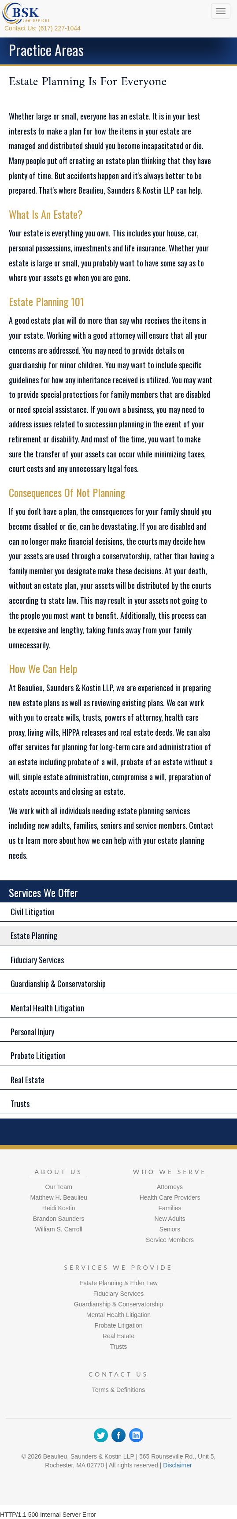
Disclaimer (177, 1465)
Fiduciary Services (37, 959)
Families (169, 1208)
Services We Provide (118, 1267)
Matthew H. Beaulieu (58, 1197)
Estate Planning (34, 935)
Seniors (169, 1229)
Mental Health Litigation (47, 1008)
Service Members (170, 1239)
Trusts (20, 1103)
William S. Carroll (58, 1229)
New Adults (170, 1218)
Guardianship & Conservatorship (58, 983)
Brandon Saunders (59, 1218)
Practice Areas (46, 49)
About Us (59, 1171)
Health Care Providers (170, 1197)
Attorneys (170, 1186)
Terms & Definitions (118, 1389)
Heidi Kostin (58, 1208)
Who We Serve (170, 1171)
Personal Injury (32, 1031)
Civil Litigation (33, 911)
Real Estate (27, 1079)
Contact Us (118, 1374)
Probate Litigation (38, 1055)
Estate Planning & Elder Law (118, 1283)
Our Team (58, 1186)
